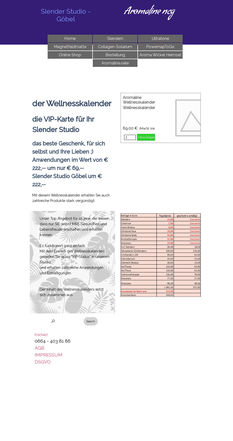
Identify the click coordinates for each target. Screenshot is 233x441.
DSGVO (43, 361)
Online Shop (70, 55)
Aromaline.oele (115, 63)
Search (90, 321)
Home (70, 38)
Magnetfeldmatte (70, 46)
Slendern (115, 38)
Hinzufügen (146, 137)
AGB (39, 348)
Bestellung (115, 55)
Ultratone (160, 38)
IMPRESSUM (48, 355)
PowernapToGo (160, 46)
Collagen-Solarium (115, 46)
